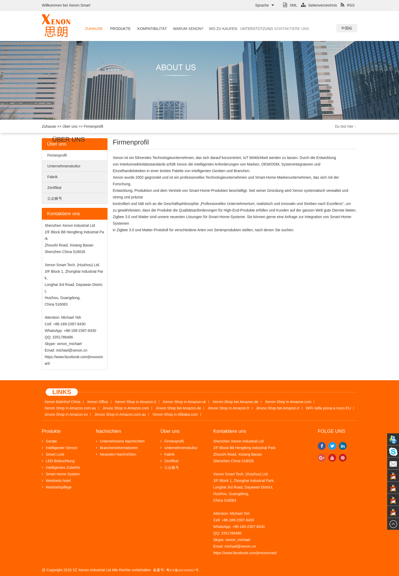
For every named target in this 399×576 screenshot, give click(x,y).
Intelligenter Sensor (60, 448)
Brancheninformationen (117, 448)
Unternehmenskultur (63, 166)
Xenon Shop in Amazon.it (135, 402)
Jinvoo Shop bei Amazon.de (178, 408)
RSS (348, 5)
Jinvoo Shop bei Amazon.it (277, 408)
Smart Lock (53, 454)
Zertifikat (54, 188)
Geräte (49, 441)
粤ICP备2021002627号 (182, 570)
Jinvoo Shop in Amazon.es (66, 414)
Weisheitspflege (57, 487)
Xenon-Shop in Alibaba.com (175, 414)
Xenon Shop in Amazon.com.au (70, 408)
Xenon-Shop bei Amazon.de (235, 402)
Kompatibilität (146, 29)
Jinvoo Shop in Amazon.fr (228, 408)
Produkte (117, 29)
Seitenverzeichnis (319, 5)
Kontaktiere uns (270, 29)
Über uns (70, 126)
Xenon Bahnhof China (62, 402)
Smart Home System (61, 474)
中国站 (346, 28)
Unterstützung (238, 29)
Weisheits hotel (56, 481)
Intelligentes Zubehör (61, 467)
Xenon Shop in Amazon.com (288, 402)
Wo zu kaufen (211, 29)
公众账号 (54, 198)
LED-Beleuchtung (58, 461)
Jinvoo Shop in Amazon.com (126, 408)
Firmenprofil (93, 126)
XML (290, 5)
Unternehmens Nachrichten (120, 441)
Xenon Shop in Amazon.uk (184, 402)
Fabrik (52, 177)
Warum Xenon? (179, 29)
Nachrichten (108, 431)
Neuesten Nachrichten (116, 454)
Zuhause (92, 29)
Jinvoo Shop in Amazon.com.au (120, 414)
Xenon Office (97, 402)
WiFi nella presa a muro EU (328, 408)
